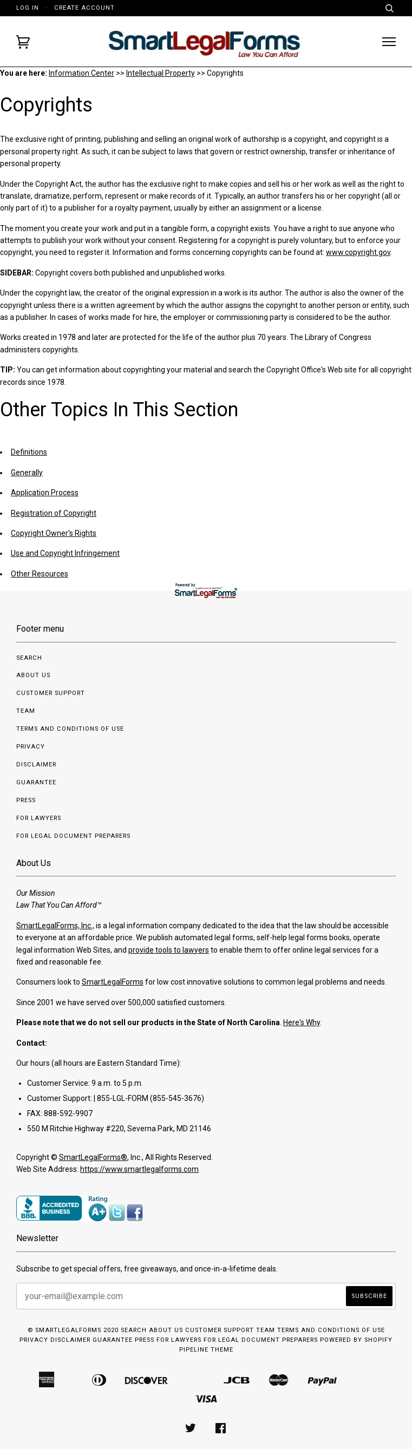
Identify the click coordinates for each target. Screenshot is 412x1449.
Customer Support (50, 693)
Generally (27, 472)
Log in (27, 7)
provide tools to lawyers (168, 950)
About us (33, 675)
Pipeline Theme (206, 1349)
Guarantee (36, 782)
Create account (84, 7)
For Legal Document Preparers (73, 836)
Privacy (30, 746)
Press (26, 800)
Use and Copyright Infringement (65, 553)
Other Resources (39, 573)
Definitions (29, 452)
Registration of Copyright (53, 513)
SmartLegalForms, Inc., (55, 925)
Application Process (45, 492)
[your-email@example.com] (182, 1296)
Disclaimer (36, 764)
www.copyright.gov (358, 252)
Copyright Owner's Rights (53, 533)
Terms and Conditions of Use (70, 728)
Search (29, 657)
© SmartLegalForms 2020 (73, 1330)
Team (25, 710)
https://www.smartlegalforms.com (139, 1169)
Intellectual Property (160, 73)
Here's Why (301, 1022)
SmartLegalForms (112, 982)
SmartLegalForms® (93, 1157)
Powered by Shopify (356, 1339)
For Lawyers (38, 818)
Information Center (81, 73)
